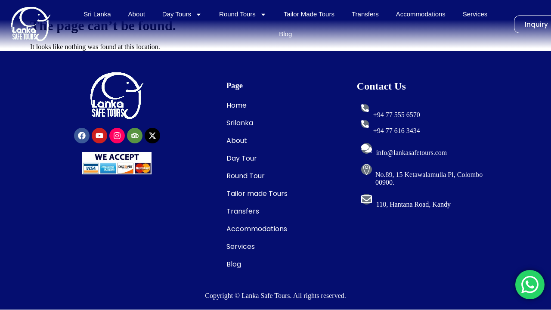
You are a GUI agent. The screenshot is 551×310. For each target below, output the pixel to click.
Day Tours (182, 14)
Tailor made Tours (257, 193)
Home (236, 105)
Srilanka (239, 123)
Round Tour (245, 176)
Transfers (365, 14)
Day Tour (241, 158)
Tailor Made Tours (309, 14)
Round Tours (242, 14)
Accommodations (421, 14)
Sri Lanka (97, 14)
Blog (285, 33)
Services (475, 14)
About (136, 14)
